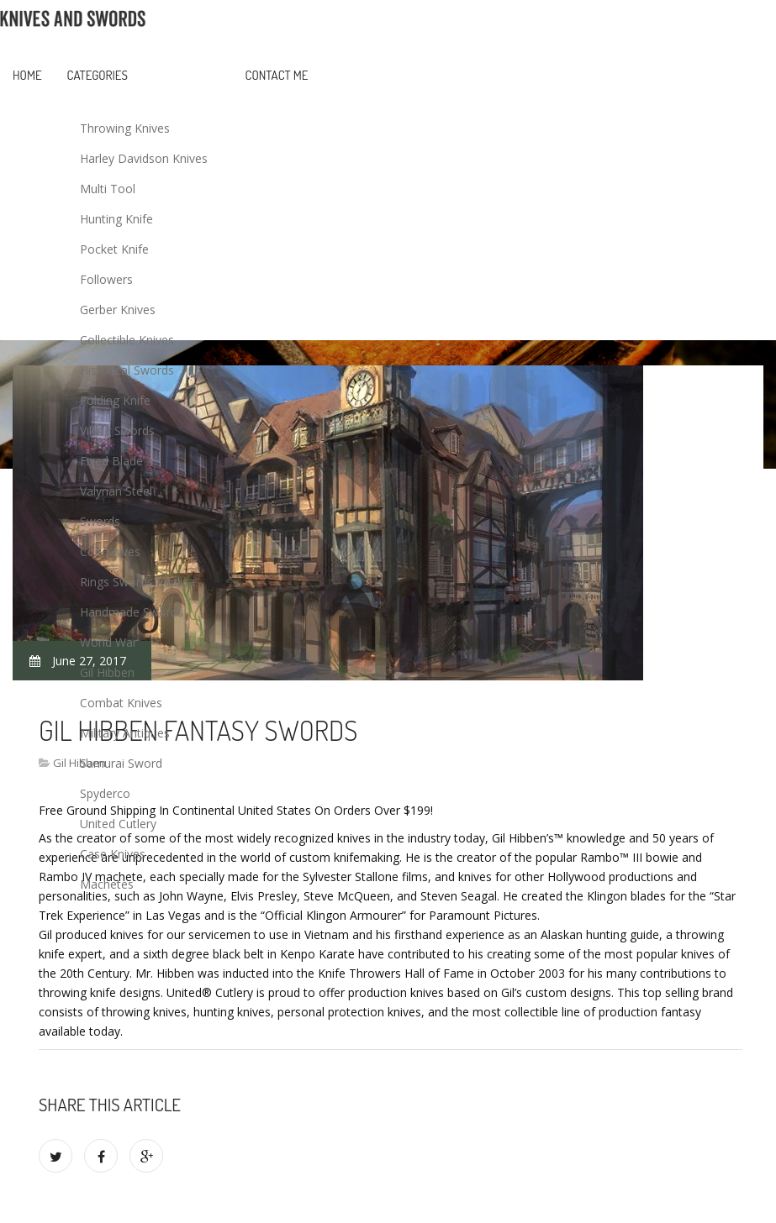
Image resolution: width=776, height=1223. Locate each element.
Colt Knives (110, 551)
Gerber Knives (118, 310)
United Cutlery (118, 824)
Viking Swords (117, 430)
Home (27, 75)
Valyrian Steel (116, 491)
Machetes (107, 884)
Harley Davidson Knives (144, 158)
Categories (97, 75)
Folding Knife (115, 400)
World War (108, 642)
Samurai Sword (121, 763)
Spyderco (105, 793)
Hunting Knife (116, 219)
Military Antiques (125, 733)
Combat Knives (121, 703)
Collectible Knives (127, 340)
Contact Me (277, 75)
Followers (106, 279)
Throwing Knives (125, 128)
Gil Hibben (107, 672)
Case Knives (112, 854)
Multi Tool (107, 189)
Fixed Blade (111, 461)
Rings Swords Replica (137, 582)
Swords (100, 521)
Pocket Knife (114, 249)
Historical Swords (127, 370)
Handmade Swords (131, 612)
